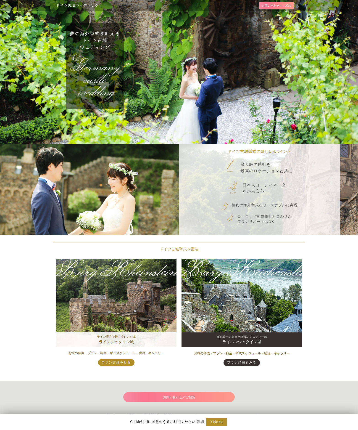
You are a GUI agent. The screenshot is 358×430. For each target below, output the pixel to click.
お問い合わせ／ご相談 (179, 397)
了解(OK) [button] (216, 422)
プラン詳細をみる (116, 362)
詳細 (200, 422)
